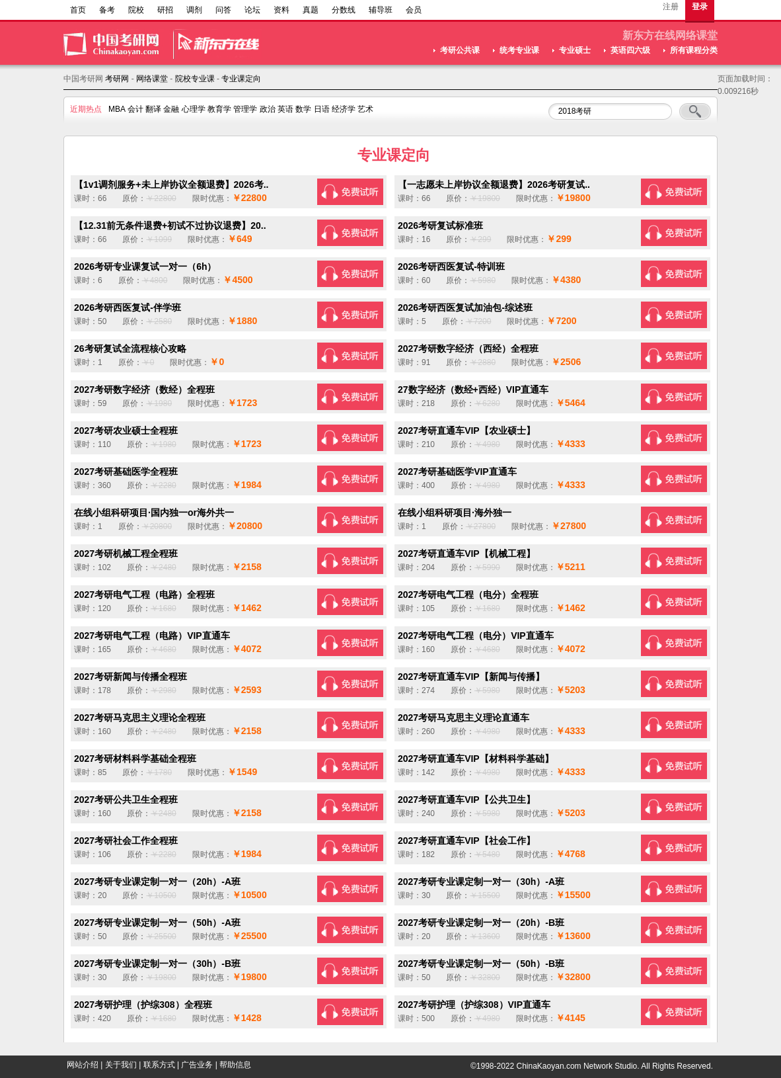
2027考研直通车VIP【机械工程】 (466, 553)
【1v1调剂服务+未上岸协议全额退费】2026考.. (171, 184)
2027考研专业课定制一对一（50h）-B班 (481, 963)
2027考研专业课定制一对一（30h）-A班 (481, 881)
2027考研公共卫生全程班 (126, 799)
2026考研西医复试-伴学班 (127, 307)
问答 (223, 10)
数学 (303, 109)
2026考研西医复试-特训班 (451, 266)
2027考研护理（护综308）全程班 (143, 1004)
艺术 (365, 109)
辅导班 (380, 10)
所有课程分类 (694, 50)
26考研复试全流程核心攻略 (130, 348)
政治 (268, 109)
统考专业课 (519, 50)
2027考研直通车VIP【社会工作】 (466, 840)
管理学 (245, 109)
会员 (414, 10)
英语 (285, 109)
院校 (136, 10)
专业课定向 (241, 78)
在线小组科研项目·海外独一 (454, 512)
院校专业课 (195, 78)
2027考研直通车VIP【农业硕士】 (466, 430)
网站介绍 (82, 1064)
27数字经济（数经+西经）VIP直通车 (473, 389)
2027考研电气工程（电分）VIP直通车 (476, 635)
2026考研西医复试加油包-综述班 (465, 307)
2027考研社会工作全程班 (126, 840)
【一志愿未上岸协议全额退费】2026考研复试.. (494, 184)
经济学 (343, 109)
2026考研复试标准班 (440, 225)
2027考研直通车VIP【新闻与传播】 (471, 676)
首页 (78, 10)
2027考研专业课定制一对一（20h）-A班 (157, 881)
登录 (700, 6)
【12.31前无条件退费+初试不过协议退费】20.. (170, 225)
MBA (116, 109)
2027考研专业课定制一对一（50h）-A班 (157, 922)
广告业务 (197, 1064)
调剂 (194, 10)
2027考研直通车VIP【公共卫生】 (466, 799)
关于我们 (121, 1064)
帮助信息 (235, 1064)
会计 (135, 109)
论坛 (252, 10)
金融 (171, 109)
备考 (107, 10)
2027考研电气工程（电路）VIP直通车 (152, 635)
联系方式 (159, 1064)
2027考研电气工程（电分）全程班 (468, 594)
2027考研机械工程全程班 (126, 553)
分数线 (343, 10)
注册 (671, 6)
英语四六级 (630, 50)
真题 (310, 10)
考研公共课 (460, 50)
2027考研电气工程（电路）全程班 (144, 594)
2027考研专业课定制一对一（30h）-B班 (157, 963)
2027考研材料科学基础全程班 (135, 758)
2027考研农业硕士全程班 (126, 430)
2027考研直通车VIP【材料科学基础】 (476, 758)
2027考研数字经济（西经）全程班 (468, 348)
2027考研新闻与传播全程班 (130, 676)
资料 (281, 10)
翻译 (153, 109)
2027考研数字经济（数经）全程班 (144, 389)
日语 (322, 109)
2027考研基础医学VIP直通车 (457, 471)
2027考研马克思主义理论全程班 (139, 717)
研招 (165, 10)
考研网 (117, 78)
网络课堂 (152, 78)
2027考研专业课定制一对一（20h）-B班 (481, 922)
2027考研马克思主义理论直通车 (463, 717)
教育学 (219, 109)
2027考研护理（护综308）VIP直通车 (474, 1004)
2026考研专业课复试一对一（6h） (145, 266)
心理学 (193, 109)
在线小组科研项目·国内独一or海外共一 (154, 512)
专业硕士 (575, 50)
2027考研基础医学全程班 (126, 471)
